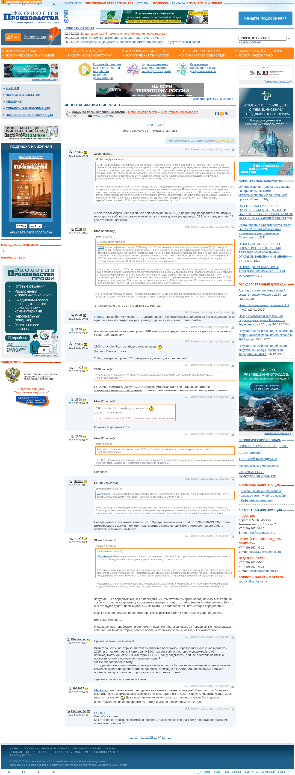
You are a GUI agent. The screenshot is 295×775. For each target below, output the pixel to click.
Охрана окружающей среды (204, 55)
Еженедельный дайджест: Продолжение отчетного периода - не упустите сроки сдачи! (140, 42)
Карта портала (251, 42)
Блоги (26, 755)
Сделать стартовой (260, 772)
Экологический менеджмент (261, 51)
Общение (14, 101)
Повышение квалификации (29, 115)
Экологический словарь (260, 440)
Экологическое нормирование (29, 55)
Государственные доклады (262, 284)
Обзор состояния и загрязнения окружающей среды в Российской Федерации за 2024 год (262, 320)
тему (96, 115)
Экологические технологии (147, 55)
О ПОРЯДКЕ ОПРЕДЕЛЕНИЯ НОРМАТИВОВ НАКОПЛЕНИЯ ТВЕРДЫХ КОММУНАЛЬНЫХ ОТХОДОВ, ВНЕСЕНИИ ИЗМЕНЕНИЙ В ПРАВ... (265, 252)
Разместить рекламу (45, 79)
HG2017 (78, 688)
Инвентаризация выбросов (179, 112)
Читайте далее (12, 257)
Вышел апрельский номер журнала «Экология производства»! (123, 33)
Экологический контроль (25, 51)
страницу (106, 115)
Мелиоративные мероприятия (259, 465)
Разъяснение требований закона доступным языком (203, 67)
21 (155, 125)
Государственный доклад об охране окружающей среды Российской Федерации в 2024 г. (263, 350)
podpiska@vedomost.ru (265, 551)
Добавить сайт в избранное (220, 772)
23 (163, 125)
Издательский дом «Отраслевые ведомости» (51, 761)
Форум (14, 755)
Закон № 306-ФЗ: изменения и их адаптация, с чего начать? (122, 37)
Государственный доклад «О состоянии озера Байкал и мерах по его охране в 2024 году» (266, 335)
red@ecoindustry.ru (262, 532)
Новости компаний (68, 752)
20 (151, 125)
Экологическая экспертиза (146, 51)
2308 (99, 164)
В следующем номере (20, 244)
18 (142, 125)
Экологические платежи (201, 51)
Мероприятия (95, 752)
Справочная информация (28, 108)
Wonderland (103, 494)
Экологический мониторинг (90, 55)
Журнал (12, 88)
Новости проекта (79, 28)
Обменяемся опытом (142, 112)
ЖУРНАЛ (14, 748)
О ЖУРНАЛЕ (73, 3)
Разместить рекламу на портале (212, 99)
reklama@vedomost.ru (264, 571)
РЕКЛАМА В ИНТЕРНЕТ (87, 748)
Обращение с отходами (86, 51)
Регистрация (35, 37)
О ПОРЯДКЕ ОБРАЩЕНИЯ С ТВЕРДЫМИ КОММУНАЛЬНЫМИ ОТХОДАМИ (262, 271)
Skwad (78, 481)
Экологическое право (255, 55)
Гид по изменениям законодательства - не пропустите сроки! (156, 67)
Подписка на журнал (31, 146)
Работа (113, 752)
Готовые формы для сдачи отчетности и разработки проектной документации (107, 71)
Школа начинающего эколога (261, 491)
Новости (44, 752)
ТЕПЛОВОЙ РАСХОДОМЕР (258, 459)
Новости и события (23, 95)
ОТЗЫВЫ (143, 3)
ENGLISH (284, 772)
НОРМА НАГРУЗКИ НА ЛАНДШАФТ (263, 446)
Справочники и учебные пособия (263, 495)
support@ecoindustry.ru (254, 581)
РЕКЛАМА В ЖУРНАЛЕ (55, 748)
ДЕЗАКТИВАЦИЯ (251, 452)
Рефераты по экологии (257, 500)
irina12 (78, 152)
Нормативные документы (261, 180)
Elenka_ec (78, 639)
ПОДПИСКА (31, 748)
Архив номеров (22, 232)
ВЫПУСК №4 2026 (31, 157)
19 (146, 125)
